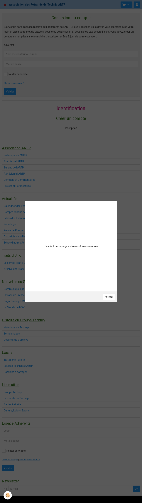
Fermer (109, 296)
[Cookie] (8, 495)
